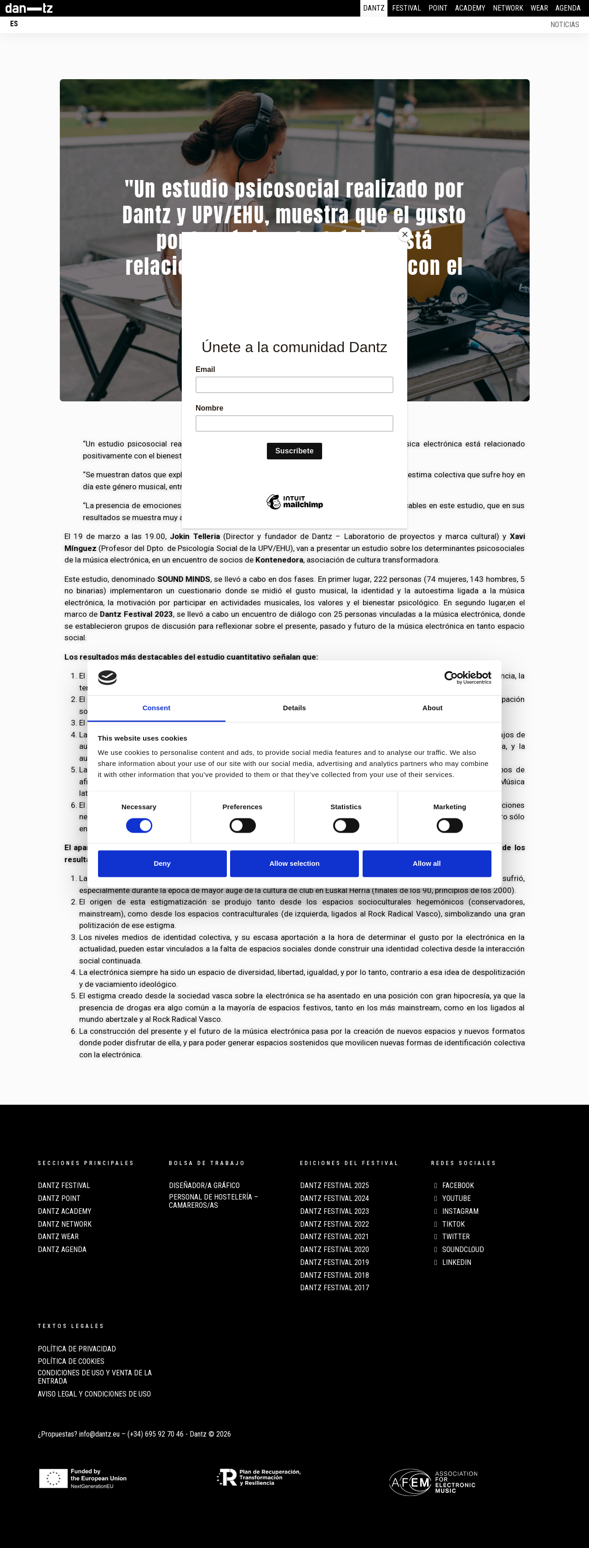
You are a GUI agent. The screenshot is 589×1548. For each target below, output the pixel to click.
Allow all (427, 864)
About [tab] (432, 708)
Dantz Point (59, 1198)
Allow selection (294, 864)
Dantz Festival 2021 (334, 1237)
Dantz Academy (65, 1211)
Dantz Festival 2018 (334, 1275)
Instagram (455, 1211)
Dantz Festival (64, 1186)
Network (508, 8)
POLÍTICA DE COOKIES (71, 1361)
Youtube (451, 1198)
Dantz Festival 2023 (334, 1211)
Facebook (452, 1186)
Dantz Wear (58, 1237)
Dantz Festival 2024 (334, 1198)
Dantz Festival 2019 (334, 1262)
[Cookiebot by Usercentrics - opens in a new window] (451, 677)
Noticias (564, 24)
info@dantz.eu (99, 1434)
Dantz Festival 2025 (334, 1186)
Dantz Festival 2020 (334, 1250)
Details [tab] (294, 708)
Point (438, 8)
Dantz (374, 8)
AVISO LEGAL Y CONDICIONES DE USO (94, 1394)
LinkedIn (451, 1262)
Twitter (450, 1237)
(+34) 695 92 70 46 (155, 1434)
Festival (406, 8)
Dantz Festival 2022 (334, 1224)
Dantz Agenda (62, 1250)
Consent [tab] (157, 708)
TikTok (448, 1224)
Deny (162, 864)
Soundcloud (457, 1250)
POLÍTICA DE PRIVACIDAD (77, 1349)
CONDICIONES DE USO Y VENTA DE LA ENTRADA (95, 1377)
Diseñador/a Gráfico (204, 1186)
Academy (470, 8)
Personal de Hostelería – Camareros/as (213, 1201)
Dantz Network (65, 1224)
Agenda (568, 8)
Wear (539, 8)
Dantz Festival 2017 (334, 1288)
